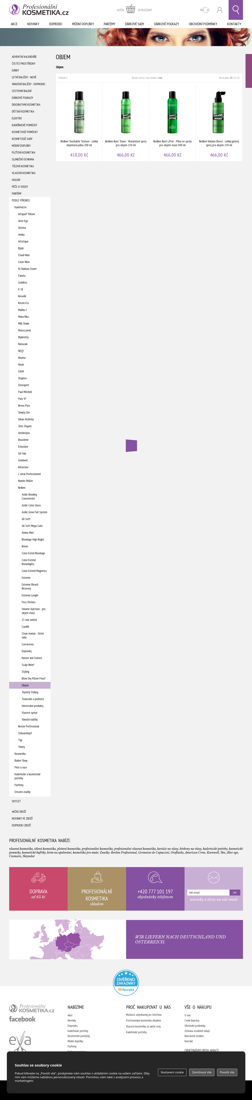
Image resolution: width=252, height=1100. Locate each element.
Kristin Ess (23, 303)
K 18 (20, 289)
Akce (14, 24)
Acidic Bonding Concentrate (29, 496)
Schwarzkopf (25, 733)
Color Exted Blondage (33, 553)
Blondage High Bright (33, 539)
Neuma (22, 358)
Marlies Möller (25, 481)
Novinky (33, 24)
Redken (21, 488)
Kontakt (189, 1041)
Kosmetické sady (22, 139)
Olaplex (22, 378)
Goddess (22, 282)
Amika (21, 235)
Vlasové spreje (29, 713)
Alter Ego (23, 221)
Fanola (21, 276)
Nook (21, 364)
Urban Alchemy (26, 419)
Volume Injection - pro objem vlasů (34, 611)
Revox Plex (24, 406)
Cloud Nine (24, 255)
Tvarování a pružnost (33, 699)
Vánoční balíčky (30, 719)
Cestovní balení (21, 91)
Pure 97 (22, 399)
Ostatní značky (22, 792)
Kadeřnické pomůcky (24, 125)
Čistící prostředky (23, 64)
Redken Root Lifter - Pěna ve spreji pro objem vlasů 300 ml (172, 122)
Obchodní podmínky (203, 24)
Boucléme (23, 440)
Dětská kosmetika (23, 111)
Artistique (23, 241)
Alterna (22, 228)
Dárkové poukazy (166, 24)
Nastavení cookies (194, 1036)
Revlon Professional (28, 726)
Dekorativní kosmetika (26, 105)
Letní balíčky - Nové (24, 77)
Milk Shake (23, 323)
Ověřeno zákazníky (249, 71)
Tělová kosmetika (23, 166)
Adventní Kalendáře (24, 57)
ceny (160, 77)
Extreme (26, 578)
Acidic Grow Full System (34, 512)
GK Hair (22, 453)
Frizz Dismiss (28, 602)
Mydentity (23, 337)
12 (234, 77)
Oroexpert (23, 385)
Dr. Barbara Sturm (27, 269)
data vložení (151, 77)
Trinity (21, 747)
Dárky (15, 70)
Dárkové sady (134, 24)
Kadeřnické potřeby (78, 1031)
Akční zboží (19, 812)
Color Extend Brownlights (29, 562)
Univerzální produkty (32, 706)
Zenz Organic (25, 426)
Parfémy (109, 24)
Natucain (23, 344)
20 (231, 77)
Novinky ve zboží (22, 818)
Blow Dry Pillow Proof (34, 678)
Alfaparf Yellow (26, 214)
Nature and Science (32, 658)
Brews (25, 546)
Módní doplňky (83, 24)
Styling (25, 672)
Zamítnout (201, 1072)
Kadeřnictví (20, 207)
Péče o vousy (20, 187)
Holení (16, 180)
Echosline (23, 447)
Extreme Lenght (30, 595)
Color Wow (24, 262)
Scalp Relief (28, 665)
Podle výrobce (21, 200)
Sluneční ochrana (23, 159)
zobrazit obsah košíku (135, 10)
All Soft (26, 519)
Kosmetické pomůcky (25, 132)
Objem (25, 685)
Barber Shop (21, 760)
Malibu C (22, 310)
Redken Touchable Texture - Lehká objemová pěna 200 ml (79, 122)
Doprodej (55, 24)
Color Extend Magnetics (34, 571)
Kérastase (23, 467)
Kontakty (234, 24)
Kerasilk (22, 296)
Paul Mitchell (25, 392)
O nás (188, 1015)
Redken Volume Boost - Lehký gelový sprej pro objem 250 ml (219, 122)
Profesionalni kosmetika (126, 983)
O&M (21, 371)
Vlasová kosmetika (23, 173)
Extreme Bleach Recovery (30, 586)
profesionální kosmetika (31, 1008)
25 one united (29, 620)
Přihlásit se (219, 10)
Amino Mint (28, 533)
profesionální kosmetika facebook (22, 1019)
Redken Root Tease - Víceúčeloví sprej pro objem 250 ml (126, 122)
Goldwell (23, 460)
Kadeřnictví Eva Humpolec (20, 1042)
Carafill (25, 627)
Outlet (16, 801)
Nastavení (172, 1072)
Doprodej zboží (21, 825)
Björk (21, 248)
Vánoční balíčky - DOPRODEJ (28, 84)
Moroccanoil (24, 330)
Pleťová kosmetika (23, 152)
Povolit (227, 1072)
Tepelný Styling (30, 692)
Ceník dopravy (192, 1020)
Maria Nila (23, 317)
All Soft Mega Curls (32, 526)
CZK (205, 10)
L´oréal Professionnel (29, 474)
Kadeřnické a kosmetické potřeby (27, 776)
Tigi (20, 740)
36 (238, 77)
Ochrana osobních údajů (197, 1031)
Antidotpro (24, 433)
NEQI (21, 351)
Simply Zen (24, 412)
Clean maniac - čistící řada (33, 635)
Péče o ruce (21, 767)
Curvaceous (28, 644)
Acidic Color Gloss (31, 505)
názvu (141, 77)
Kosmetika (20, 754)
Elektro (17, 118)
